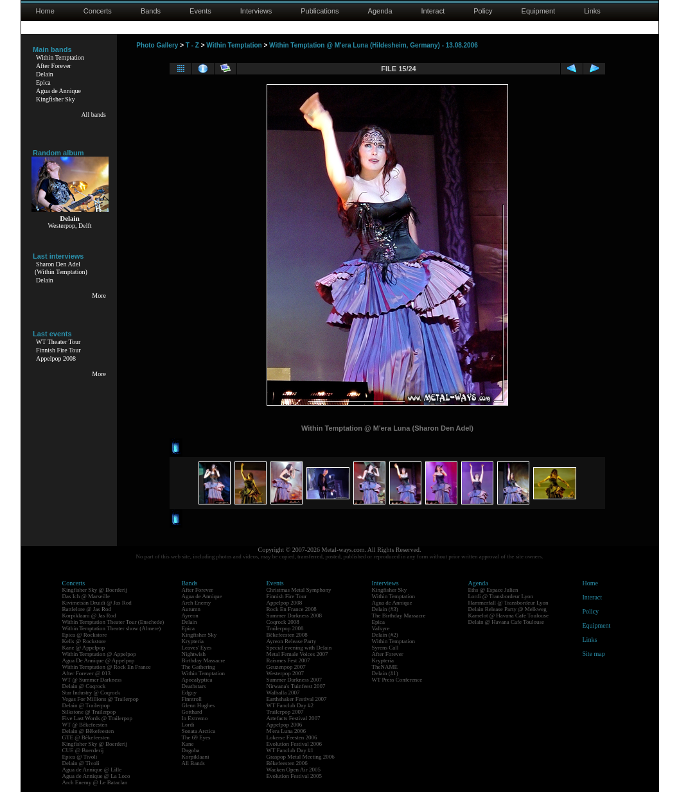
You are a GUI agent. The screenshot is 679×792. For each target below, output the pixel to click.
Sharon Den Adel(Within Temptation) (61, 268)
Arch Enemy (196, 602)
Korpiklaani (195, 756)
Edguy (189, 692)
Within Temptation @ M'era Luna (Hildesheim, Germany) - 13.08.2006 (373, 45)
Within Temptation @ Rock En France (106, 667)
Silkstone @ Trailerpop (89, 712)
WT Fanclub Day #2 (290, 705)
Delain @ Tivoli (81, 763)
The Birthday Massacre (399, 615)
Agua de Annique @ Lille (92, 769)
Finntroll (192, 699)
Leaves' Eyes (197, 647)
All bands (93, 114)
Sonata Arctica (199, 731)
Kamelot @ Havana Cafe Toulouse (508, 615)
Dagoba (191, 750)
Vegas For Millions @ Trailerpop (100, 699)
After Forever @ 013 (86, 673)
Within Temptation (60, 57)
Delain (44, 74)
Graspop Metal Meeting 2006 (301, 756)
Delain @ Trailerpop (86, 705)
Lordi (188, 724)
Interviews (256, 11)
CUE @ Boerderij (83, 750)
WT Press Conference (397, 679)
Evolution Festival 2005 (294, 776)
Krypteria (193, 641)
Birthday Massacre (203, 660)
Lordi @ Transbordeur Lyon (501, 596)
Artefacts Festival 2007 (294, 718)
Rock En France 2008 (292, 609)
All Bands (193, 763)
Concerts (98, 11)
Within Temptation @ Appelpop (99, 654)
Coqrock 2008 (283, 622)
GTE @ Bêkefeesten (86, 737)
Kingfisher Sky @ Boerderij (95, 590)
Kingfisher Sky (55, 99)
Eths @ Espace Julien (493, 590)
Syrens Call (385, 647)
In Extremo (195, 718)
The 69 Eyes (196, 737)
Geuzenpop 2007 (286, 667)
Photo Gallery (157, 45)
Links (592, 11)
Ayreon (190, 615)
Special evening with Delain (299, 647)
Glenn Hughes (198, 705)
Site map (594, 653)
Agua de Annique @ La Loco (96, 776)
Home (45, 11)
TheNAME (385, 667)
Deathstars (194, 686)
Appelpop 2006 (285, 724)
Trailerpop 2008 (285, 628)
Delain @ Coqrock (84, 686)
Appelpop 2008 (56, 358)
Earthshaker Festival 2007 (297, 699)
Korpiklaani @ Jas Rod (89, 615)
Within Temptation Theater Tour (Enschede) (113, 622)
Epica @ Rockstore (84, 635)
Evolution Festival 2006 (294, 744)
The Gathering (198, 667)
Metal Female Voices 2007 (297, 654)
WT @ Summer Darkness (92, 679)
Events (200, 11)
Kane (188, 744)
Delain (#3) (385, 609)
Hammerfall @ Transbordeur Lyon (508, 602)
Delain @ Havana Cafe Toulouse (506, 622)
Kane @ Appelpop (83, 647)
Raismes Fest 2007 (288, 660)
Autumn (191, 609)
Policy (482, 11)
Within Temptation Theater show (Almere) (111, 628)
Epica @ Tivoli (80, 756)
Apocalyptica (197, 679)
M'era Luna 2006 (286, 731)
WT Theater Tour (58, 341)
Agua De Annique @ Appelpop (98, 660)
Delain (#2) (385, 635)
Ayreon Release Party (292, 641)
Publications (320, 11)
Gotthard (192, 712)
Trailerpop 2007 (285, 712)
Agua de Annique (58, 90)
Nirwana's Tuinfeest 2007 (296, 686)
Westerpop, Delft (69, 225)
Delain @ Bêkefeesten (88, 731)
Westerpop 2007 (285, 673)
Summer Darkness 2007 (294, 679)
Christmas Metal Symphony (299, 590)
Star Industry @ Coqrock (91, 692)
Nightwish (194, 654)
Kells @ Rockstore (84, 641)
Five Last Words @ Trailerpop (97, 718)
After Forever (53, 65)
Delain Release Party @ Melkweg (507, 609)
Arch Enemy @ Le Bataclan (95, 782)
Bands (151, 11)
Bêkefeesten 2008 (287, 635)
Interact (433, 11)
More (99, 295)
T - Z (192, 45)
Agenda (380, 11)
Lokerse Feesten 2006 (292, 737)
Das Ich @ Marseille (86, 596)
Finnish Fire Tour (58, 350)
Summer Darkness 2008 (294, 615)
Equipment (539, 11)
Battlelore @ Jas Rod (87, 609)
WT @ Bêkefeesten (85, 724)
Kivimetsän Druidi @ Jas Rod (97, 602)
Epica (43, 82)
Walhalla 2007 (283, 692)
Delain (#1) (385, 673)
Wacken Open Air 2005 (294, 769)
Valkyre (381, 628)
